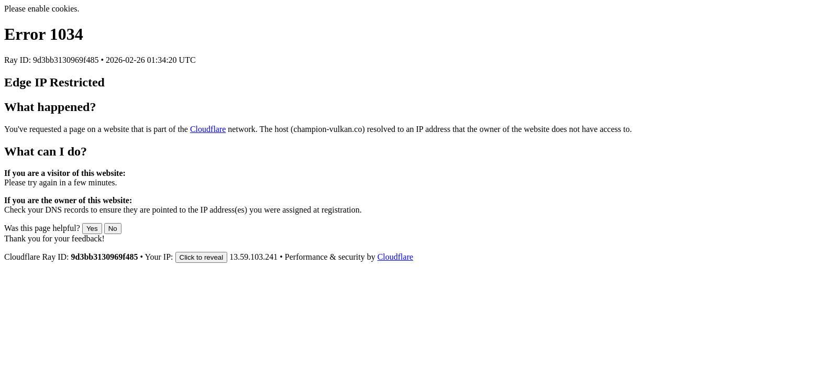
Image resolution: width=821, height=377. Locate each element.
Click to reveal (202, 257)
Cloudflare (208, 129)
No (112, 228)
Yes (92, 228)
